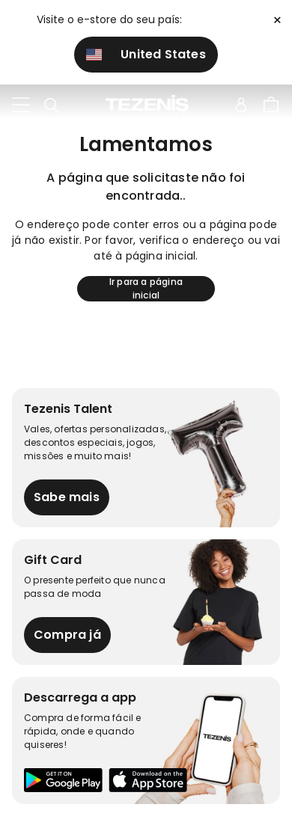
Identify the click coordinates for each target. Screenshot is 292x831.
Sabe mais (67, 497)
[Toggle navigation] (21, 105)
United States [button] (146, 54)
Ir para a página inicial (146, 288)
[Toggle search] (51, 105)
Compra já (67, 634)
